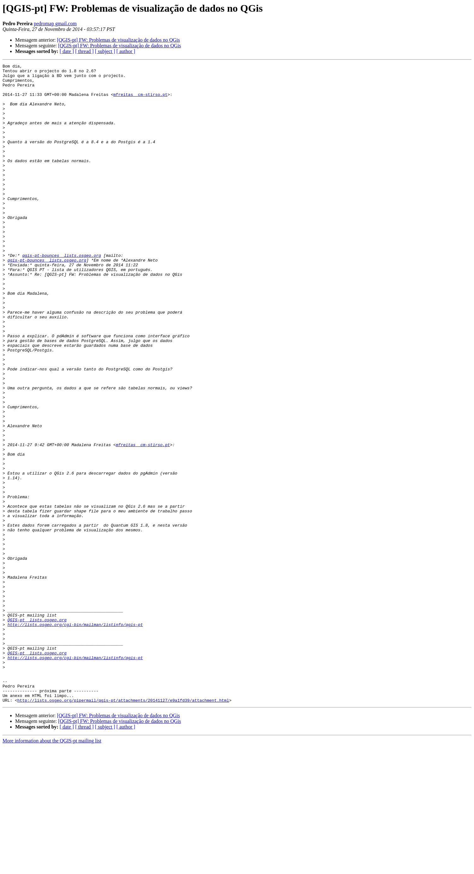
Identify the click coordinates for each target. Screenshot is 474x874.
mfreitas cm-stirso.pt (140, 101)
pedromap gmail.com (55, 23)
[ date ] (67, 51)
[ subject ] (105, 51)
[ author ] (125, 51)
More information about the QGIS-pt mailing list (52, 868)
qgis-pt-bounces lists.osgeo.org (61, 294)
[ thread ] (84, 51)
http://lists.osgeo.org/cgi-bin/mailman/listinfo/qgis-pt (75, 737)
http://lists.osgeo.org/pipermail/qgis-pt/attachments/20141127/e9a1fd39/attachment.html (123, 828)
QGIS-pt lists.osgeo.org (37, 731)
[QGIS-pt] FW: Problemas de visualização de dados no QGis (118, 40)
